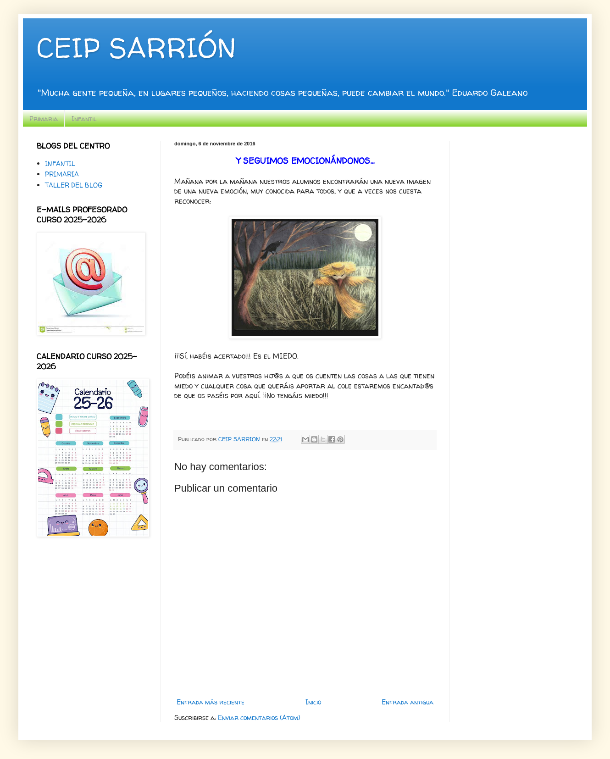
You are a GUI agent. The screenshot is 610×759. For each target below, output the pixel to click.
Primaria (43, 118)
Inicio (313, 702)
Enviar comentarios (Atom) (259, 717)
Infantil (84, 118)
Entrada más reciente (210, 702)
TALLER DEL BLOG (73, 185)
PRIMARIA (62, 174)
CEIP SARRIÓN (136, 47)
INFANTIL (60, 163)
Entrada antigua (407, 702)
